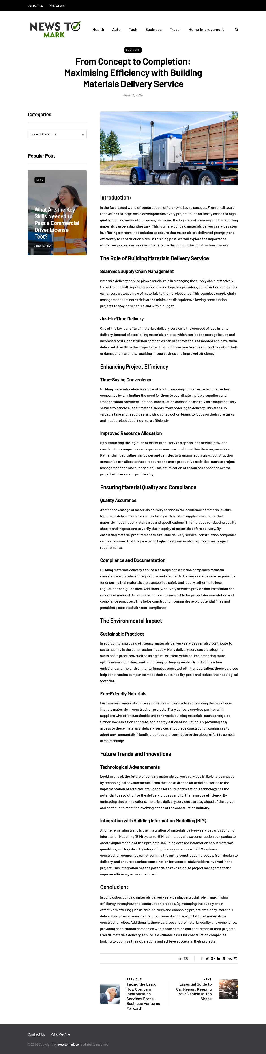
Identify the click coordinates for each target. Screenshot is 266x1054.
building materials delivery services (201, 226)
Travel (175, 29)
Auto (116, 29)
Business (153, 29)
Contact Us (35, 5)
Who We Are (57, 5)
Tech (133, 29)
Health (98, 29)
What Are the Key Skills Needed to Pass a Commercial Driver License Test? (56, 223)
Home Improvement (206, 29)
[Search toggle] (235, 29)
